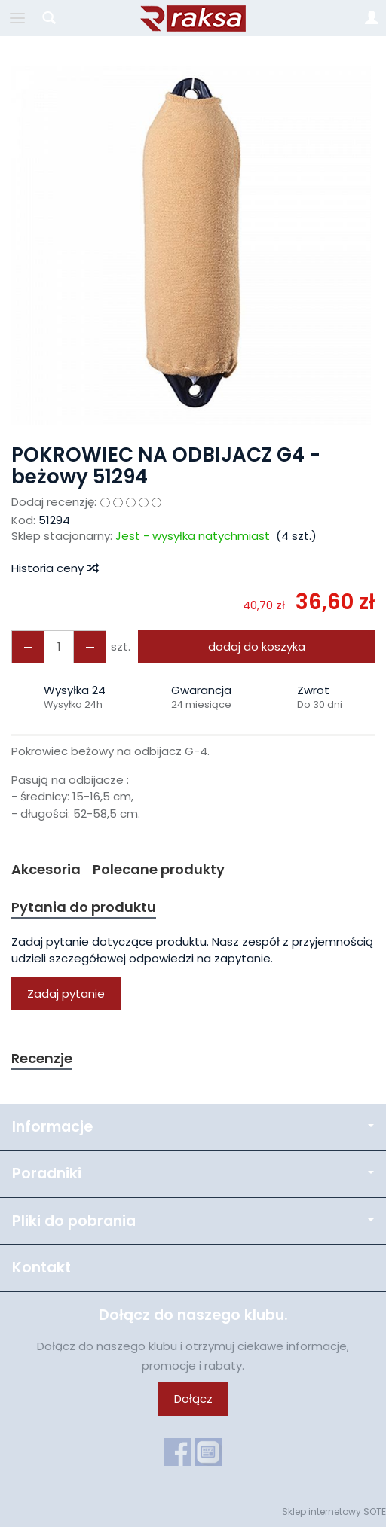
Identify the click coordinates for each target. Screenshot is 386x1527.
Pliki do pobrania (193, 1221)
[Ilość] (59, 646)
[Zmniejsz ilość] (89, 646)
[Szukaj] (49, 18)
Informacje (193, 1127)
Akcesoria (46, 869)
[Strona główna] (193, 18)
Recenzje (41, 1058)
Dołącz (193, 1399)
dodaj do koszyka (256, 646)
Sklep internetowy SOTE (334, 1511)
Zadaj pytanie (66, 993)
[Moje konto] (371, 18)
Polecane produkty (159, 869)
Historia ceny (54, 568)
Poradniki (193, 1173)
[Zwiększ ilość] (27, 646)
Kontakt (41, 1267)
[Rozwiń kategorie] (17, 18)
